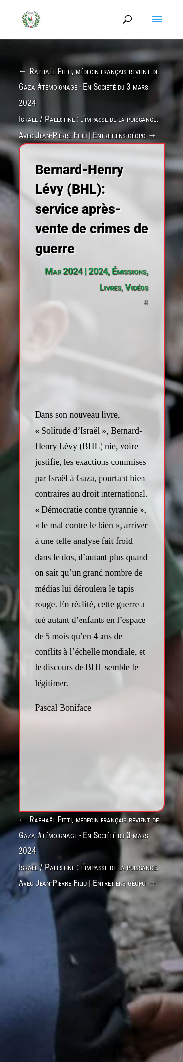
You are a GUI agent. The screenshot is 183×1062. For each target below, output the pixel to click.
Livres (110, 287)
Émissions (129, 271)
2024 (98, 271)
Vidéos (136, 287)
